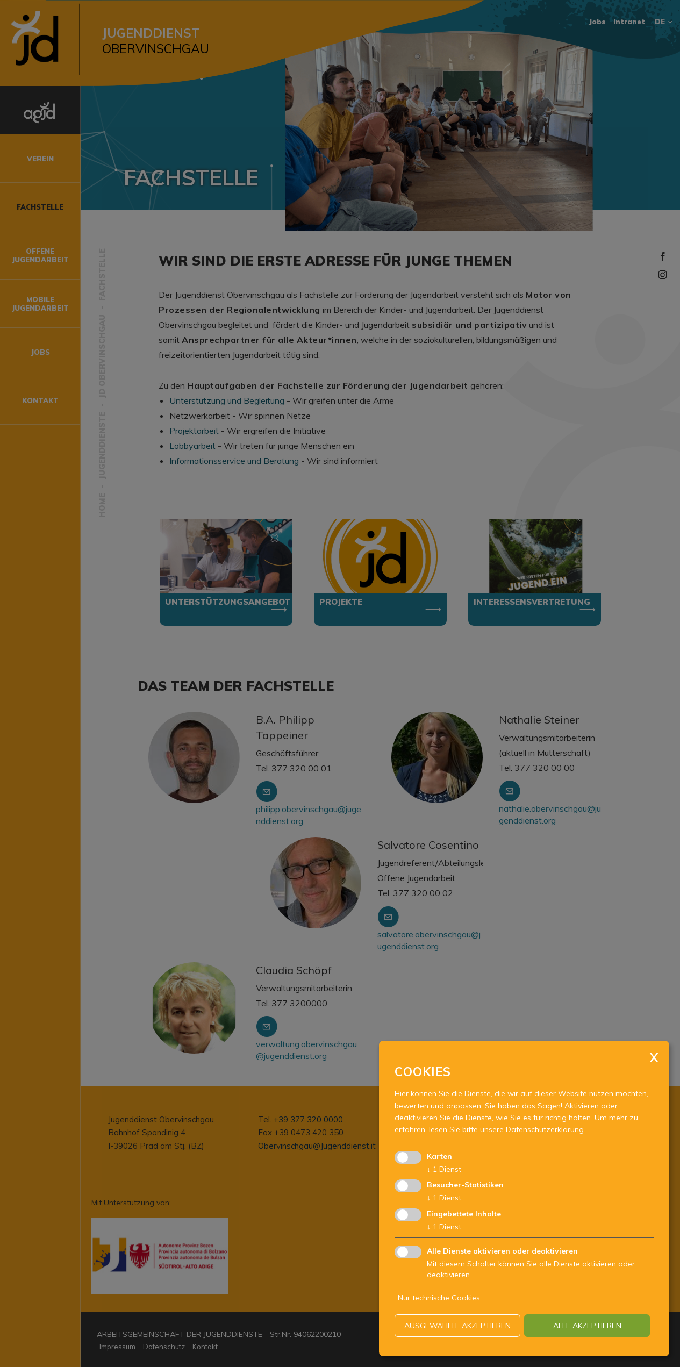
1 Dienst (444, 1169)
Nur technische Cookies (439, 1297)
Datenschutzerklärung (545, 1129)
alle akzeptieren (587, 1325)
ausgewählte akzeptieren (457, 1325)
